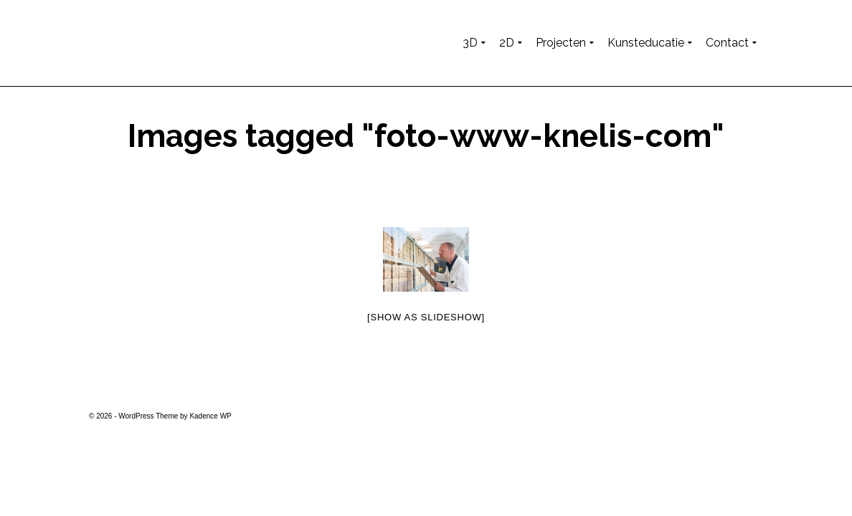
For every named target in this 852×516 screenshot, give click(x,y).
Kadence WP (210, 416)
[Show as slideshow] (426, 317)
